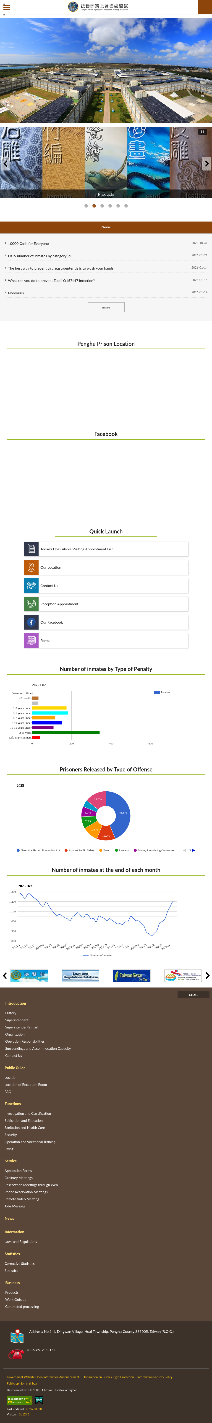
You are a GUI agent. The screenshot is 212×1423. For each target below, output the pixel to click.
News (9, 1218)
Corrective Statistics (20, 1263)
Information (14, 1232)
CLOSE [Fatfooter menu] (193, 995)
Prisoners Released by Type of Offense (106, 769)
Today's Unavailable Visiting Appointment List (68, 549)
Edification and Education (24, 1120)
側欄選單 (6, 7)
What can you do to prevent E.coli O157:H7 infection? (51, 280)
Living (9, 1149)
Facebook (106, 433)
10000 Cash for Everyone (28, 243)
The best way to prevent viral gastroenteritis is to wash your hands (61, 268)
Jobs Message (15, 1206)
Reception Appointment (51, 604)
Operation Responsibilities (24, 1041)
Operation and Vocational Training (30, 1142)
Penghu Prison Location (106, 343)
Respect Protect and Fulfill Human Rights (126, 206)
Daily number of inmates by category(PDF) (42, 256)
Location (11, 1077)
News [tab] (105, 227)
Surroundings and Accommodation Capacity (38, 1048)
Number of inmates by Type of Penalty (106, 669)
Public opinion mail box (22, 1383)
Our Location (42, 567)
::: (4, 3)
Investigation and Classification (28, 1113)
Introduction (15, 1003)
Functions (13, 1103)
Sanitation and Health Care (25, 1127)
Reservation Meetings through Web (31, 1185)
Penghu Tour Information (110, 206)
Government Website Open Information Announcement (43, 1377)
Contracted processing (22, 1306)
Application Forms (18, 1171)
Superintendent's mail (21, 1027)
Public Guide (15, 1068)
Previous (5, 163)
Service (11, 1161)
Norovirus (16, 293)
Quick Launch (106, 531)
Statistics (12, 1254)
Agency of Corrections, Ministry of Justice (118, 206)
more (106, 307)
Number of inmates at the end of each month (106, 869)
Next (206, 163)
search (205, 7)
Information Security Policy (155, 1377)
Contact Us (41, 585)
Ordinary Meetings (19, 1178)
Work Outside (15, 1299)
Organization (15, 1034)
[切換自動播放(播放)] (202, 132)
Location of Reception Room (26, 1084)
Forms (37, 640)
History (10, 1013)
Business (12, 1282)
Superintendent (17, 1020)
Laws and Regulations (21, 1241)
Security (11, 1135)
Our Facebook (43, 622)
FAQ (8, 1092)
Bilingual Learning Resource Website (102, 206)
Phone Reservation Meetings (26, 1192)
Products (94, 206)
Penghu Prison (86, 206)
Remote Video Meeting (22, 1199)
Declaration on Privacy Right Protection (108, 1377)
